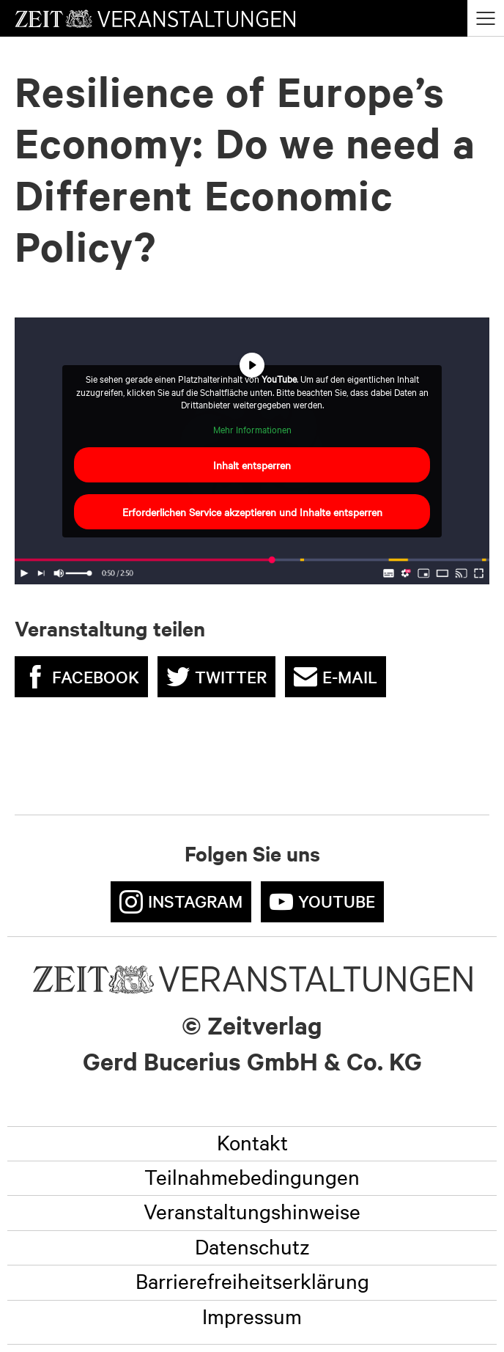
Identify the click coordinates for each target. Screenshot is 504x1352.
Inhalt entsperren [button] (252, 465)
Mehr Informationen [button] (252, 429)
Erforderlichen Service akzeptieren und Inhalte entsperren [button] (252, 511)
